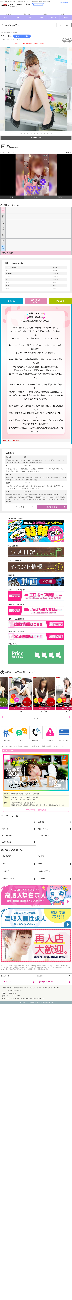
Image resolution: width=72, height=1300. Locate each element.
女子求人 (45, 14)
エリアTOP (6, 982)
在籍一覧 (5, 829)
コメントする (52, 507)
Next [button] (70, 717)
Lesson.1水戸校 (8, 878)
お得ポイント (9, 14)
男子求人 (63, 14)
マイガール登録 (21, 36)
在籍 (29, 17)
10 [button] (51, 134)
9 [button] (48, 134)
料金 (41, 17)
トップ (6, 17)
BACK (60, 25)
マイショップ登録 (38, 4)
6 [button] (38, 134)
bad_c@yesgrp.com (14, 990)
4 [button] (31, 134)
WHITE (41, 856)
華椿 (40, 863)
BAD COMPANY (44, 871)
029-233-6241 (11, 993)
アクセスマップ (43, 835)
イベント (53, 17)
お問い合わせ (7, 842)
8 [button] (44, 134)
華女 (4, 863)
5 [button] (34, 134)
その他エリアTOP (45, 982)
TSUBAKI (42, 878)
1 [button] (21, 134)
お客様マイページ (64, 2)
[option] (36, 89)
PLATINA (6, 871)
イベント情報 (7, 835)
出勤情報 (41, 822)
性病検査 (40, 976)
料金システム (43, 829)
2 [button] (24, 134)
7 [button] (41, 134)
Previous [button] (2, 717)
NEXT (67, 25)
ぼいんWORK (7, 856)
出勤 (17, 17)
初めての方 (27, 14)
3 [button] (28, 134)
